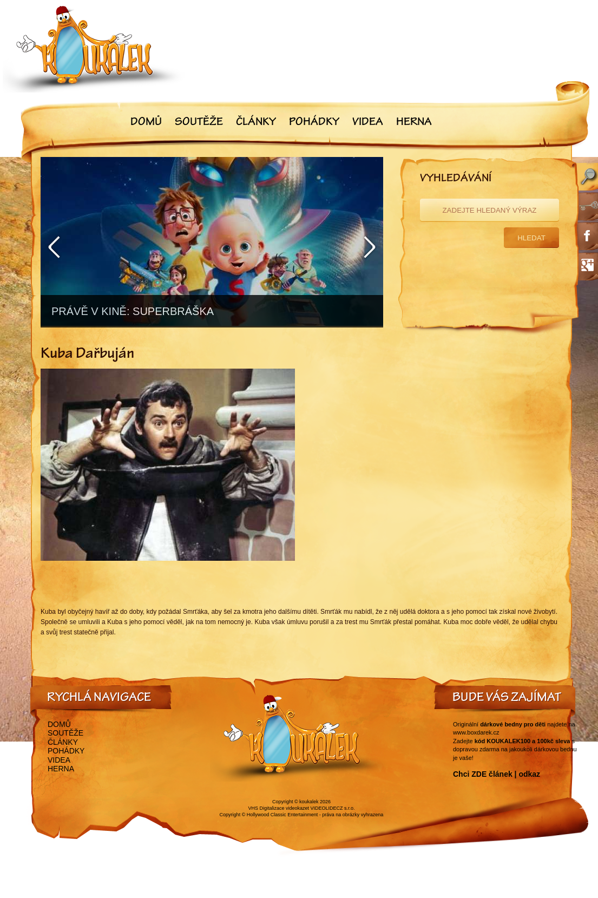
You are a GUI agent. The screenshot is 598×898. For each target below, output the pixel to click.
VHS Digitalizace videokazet (278, 808)
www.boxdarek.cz (476, 732)
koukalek (309, 801)
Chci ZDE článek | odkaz (496, 774)
